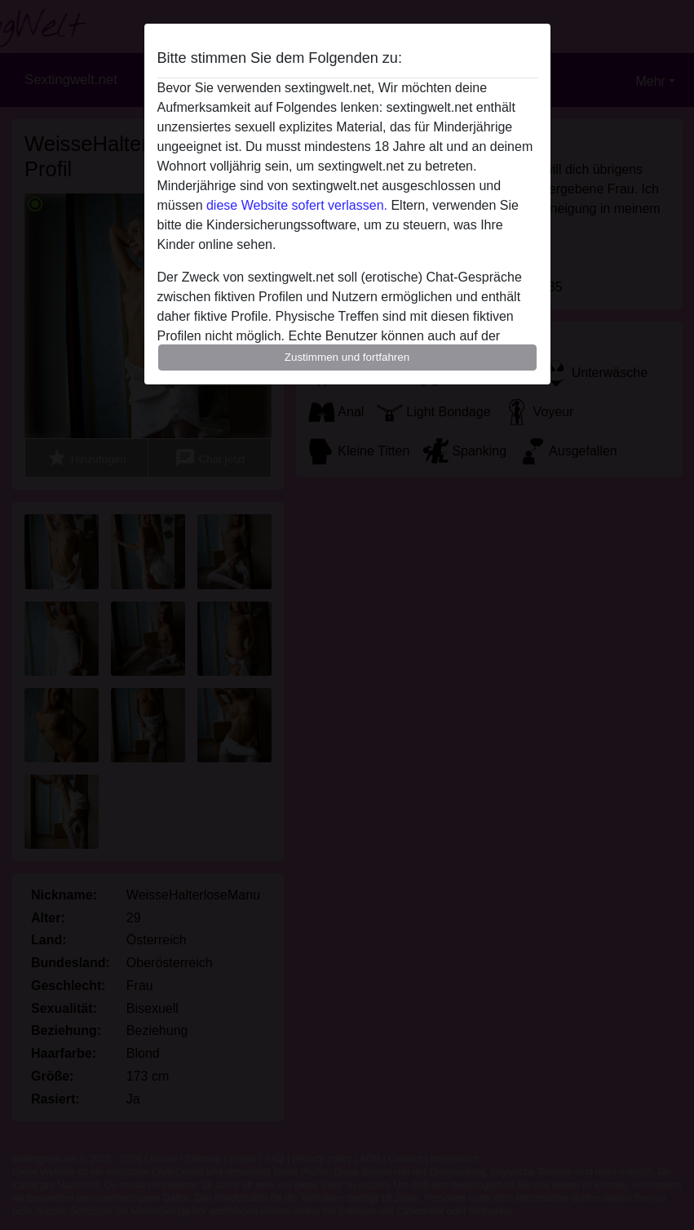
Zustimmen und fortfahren (347, 357)
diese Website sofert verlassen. (296, 205)
